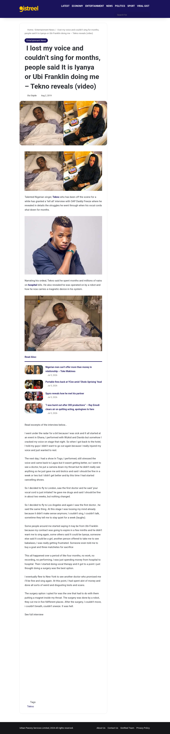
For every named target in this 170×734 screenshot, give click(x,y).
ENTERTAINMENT (94, 6)
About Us (101, 728)
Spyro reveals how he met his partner (64, 393)
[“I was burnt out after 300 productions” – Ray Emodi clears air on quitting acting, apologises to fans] (34, 408)
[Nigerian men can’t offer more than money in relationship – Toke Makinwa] (34, 369)
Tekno (30, 706)
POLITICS (120, 6)
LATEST (65, 6)
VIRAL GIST (143, 6)
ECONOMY (77, 6)
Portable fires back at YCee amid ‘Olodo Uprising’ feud (73, 382)
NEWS (109, 6)
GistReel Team (127, 728)
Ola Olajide (32, 95)
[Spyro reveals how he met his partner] (34, 396)
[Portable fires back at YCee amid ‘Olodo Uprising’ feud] (34, 384)
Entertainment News (45, 30)
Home (29, 30)
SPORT (131, 6)
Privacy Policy (143, 728)
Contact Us (113, 728)
